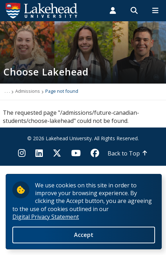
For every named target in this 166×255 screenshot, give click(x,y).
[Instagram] (24, 155)
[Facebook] (94, 155)
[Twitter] (56, 155)
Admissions (27, 91)
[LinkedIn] (39, 155)
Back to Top (124, 153)
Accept (83, 238)
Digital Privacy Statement (45, 219)
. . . (7, 91)
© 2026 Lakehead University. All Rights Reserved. (83, 138)
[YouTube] (76, 155)
